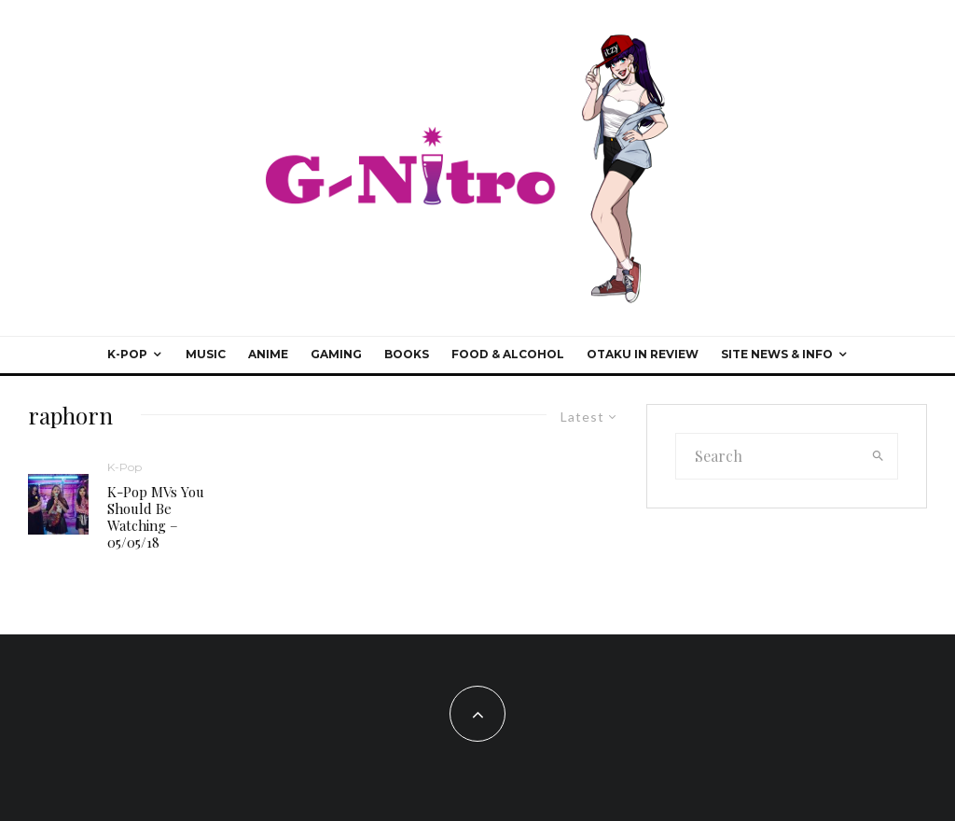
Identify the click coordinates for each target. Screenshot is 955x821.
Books (406, 354)
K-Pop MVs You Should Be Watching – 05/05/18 (155, 516)
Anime (268, 354)
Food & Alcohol (507, 354)
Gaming (336, 354)
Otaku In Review (643, 354)
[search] (878, 456)
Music (206, 354)
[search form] (768, 456)
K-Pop (127, 354)
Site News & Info (777, 354)
